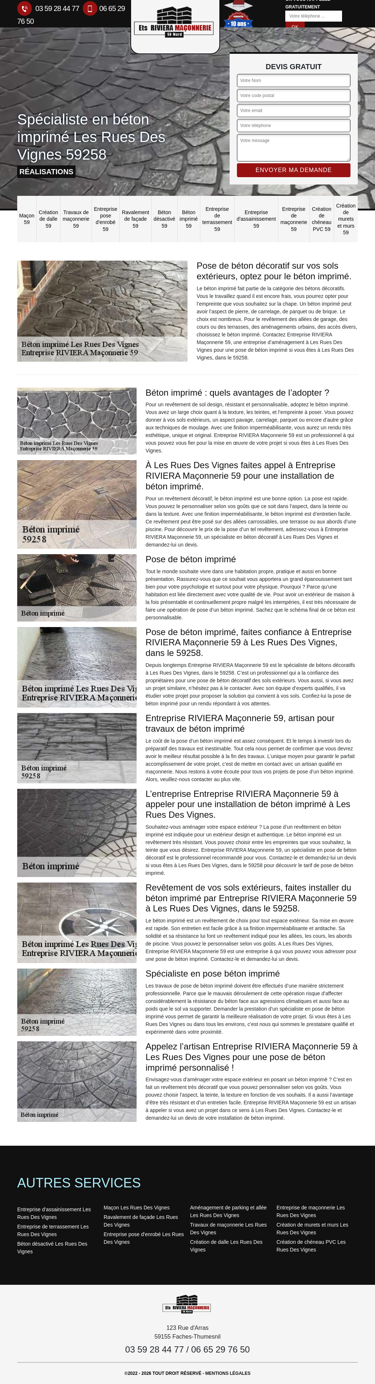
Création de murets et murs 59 (346, 219)
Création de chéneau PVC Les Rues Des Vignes (311, 1246)
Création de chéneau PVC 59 (321, 219)
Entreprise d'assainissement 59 (256, 218)
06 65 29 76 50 (220, 1349)
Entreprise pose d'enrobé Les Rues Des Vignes (144, 1238)
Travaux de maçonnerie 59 (76, 218)
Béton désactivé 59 (164, 218)
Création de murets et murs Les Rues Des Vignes (312, 1228)
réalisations (46, 172)
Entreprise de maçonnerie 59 (294, 219)
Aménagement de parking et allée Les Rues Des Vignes (228, 1211)
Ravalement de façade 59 (135, 218)
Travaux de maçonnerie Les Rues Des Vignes (228, 1228)
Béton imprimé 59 (188, 218)
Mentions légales (227, 1373)
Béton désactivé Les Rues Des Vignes (52, 1247)
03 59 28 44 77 (48, 8)
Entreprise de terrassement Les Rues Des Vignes (53, 1230)
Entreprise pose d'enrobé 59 (105, 219)
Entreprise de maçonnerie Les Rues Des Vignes (310, 1211)
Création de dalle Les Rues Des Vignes (226, 1246)
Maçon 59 (26, 219)
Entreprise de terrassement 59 (217, 219)
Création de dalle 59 (48, 218)
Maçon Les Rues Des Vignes (137, 1207)
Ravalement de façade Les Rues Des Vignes (141, 1221)
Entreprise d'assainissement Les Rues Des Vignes (54, 1213)
